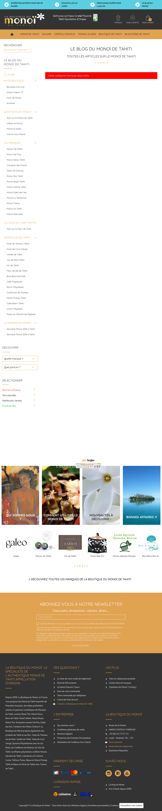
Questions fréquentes (118, 750)
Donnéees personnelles (98, 805)
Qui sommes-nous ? (66, 725)
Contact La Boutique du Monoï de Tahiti (75, 704)
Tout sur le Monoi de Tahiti (20, 118)
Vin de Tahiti (13, 265)
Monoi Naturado (15, 214)
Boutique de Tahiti (110, 34)
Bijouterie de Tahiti (137, 34)
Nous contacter (115, 742)
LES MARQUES (12, 142)
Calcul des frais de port (67, 699)
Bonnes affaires (11, 390)
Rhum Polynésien (15, 287)
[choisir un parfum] (19, 367)
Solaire (46, 34)
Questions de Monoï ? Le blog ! (123, 687)
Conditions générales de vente (71, 729)
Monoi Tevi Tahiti (15, 176)
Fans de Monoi (14, 97)
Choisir (11, 34)
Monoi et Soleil (14, 128)
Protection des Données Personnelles (74, 738)
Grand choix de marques (120, 683)
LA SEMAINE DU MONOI (17, 322)
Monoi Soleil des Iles (17, 192)
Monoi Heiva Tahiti (16, 159)
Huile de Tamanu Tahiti (18, 243)
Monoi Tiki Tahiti (15, 149)
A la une (9, 74)
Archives (11, 103)
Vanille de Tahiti (14, 254)
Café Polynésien (15, 281)
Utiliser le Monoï (15, 123)
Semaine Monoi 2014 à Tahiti (21, 334)
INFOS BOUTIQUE (14, 80)
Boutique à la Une (15, 87)
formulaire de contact (93, 640)
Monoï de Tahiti (29, 34)
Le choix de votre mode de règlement (74, 678)
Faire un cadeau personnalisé (122, 678)
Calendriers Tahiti (15, 303)
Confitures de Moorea (17, 292)
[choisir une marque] (19, 359)
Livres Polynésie (15, 308)
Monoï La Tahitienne (17, 197)
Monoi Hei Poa (14, 154)
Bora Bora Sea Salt (16, 276)
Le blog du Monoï (116, 784)
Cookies (114, 805)
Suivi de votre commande (68, 691)
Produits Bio (9, 405)
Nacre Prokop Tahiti (16, 298)
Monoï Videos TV (15, 92)
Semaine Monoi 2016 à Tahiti (21, 329)
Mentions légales (65, 733)
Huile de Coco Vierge (17, 249)
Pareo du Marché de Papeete (21, 314)
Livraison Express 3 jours (68, 687)
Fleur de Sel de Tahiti (17, 270)
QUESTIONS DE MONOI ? (18, 111)
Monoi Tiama (13, 203)
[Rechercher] (18, 49)
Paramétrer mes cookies (131, 805)
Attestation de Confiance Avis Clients (74, 742)
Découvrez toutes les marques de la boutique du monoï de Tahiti (81, 579)
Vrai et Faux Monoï (16, 134)
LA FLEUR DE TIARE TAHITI (19, 222)
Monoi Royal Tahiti (16, 181)
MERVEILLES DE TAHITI (17, 237)
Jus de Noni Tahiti (15, 260)
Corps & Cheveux (64, 34)
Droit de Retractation (66, 683)
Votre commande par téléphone (71, 695)
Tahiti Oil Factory (15, 170)
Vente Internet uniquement (121, 746)
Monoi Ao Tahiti (14, 208)
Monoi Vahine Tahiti (16, 187)
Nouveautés (9, 395)
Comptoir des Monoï (17, 165)
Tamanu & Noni (87, 34)
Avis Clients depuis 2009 (120, 789)
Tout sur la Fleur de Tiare (19, 229)
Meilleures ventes (12, 400)
